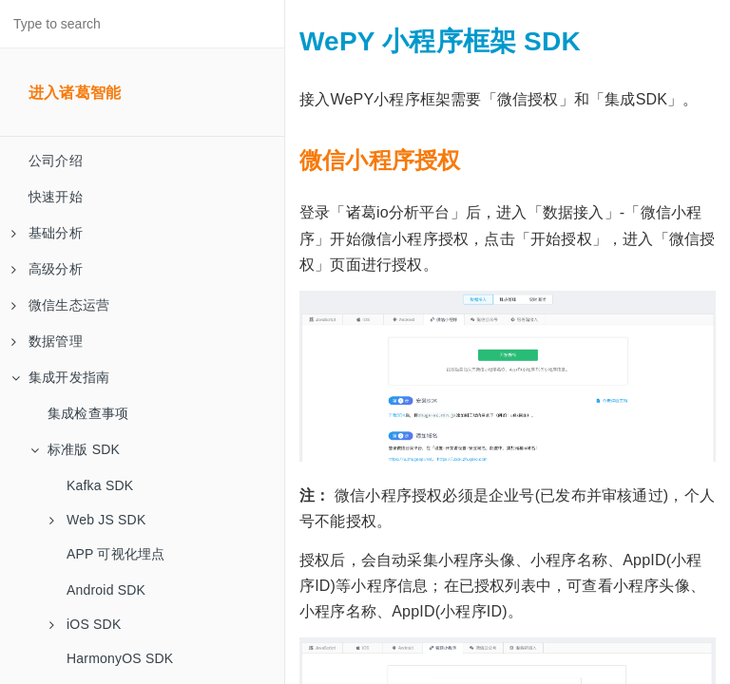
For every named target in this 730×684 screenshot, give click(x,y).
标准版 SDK (75, 449)
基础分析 (47, 232)
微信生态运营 (60, 305)
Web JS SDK (97, 519)
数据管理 (47, 341)
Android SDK (106, 590)
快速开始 (56, 196)
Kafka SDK (100, 485)
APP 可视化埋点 (115, 553)
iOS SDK (85, 624)
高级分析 (47, 268)
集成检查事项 (88, 413)
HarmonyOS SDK (120, 658)
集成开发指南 (60, 377)
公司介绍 (56, 160)
